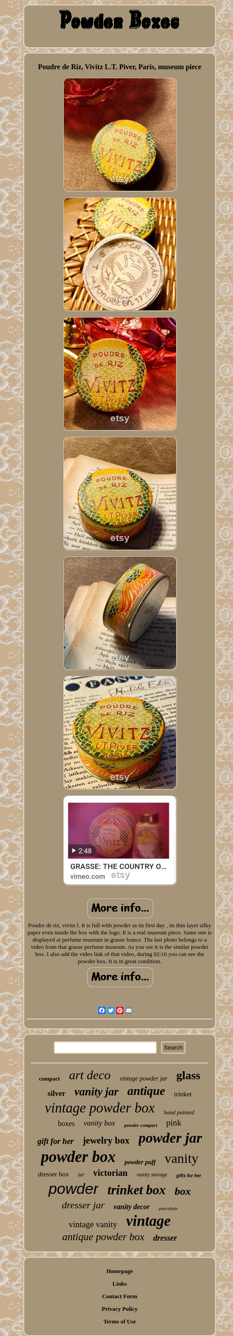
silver (57, 1093)
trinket (183, 1094)
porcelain (167, 1208)
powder (73, 1188)
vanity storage (151, 1174)
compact (49, 1078)
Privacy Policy (120, 1308)
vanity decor (131, 1207)
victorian (110, 1173)
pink (173, 1122)
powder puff (139, 1162)
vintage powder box (100, 1108)
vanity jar (97, 1092)
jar (81, 1174)
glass (188, 1075)
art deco (90, 1075)
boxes (66, 1123)
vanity (181, 1158)
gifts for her (189, 1175)
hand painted (179, 1112)
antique (146, 1091)
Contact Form (119, 1296)
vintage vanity (93, 1224)
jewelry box (106, 1140)
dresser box (53, 1174)
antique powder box (103, 1236)
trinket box (136, 1190)
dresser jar (83, 1205)
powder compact (141, 1125)
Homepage (119, 1271)
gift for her (55, 1141)
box (183, 1191)
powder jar (170, 1138)
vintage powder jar (143, 1078)
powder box (78, 1157)
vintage (148, 1221)
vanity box (99, 1123)
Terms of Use (119, 1321)
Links (120, 1283)
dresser (165, 1237)
